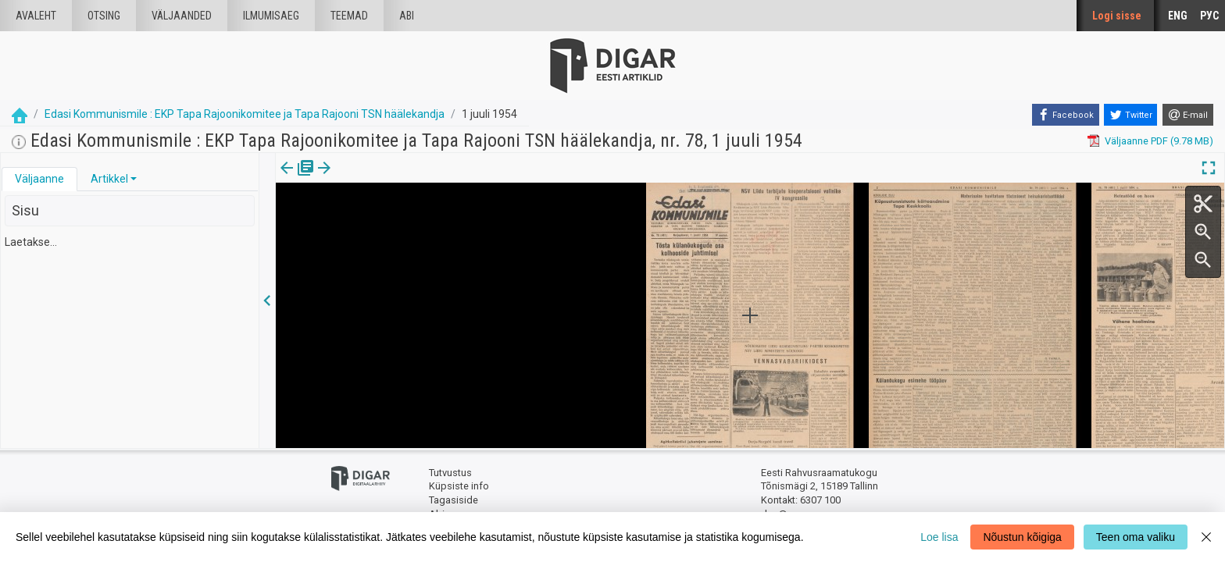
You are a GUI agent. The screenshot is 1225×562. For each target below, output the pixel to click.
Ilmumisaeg (271, 15)
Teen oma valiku (1135, 537)
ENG (1178, 15)
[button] (133, 178)
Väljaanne (39, 179)
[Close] (1206, 537)
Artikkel (109, 179)
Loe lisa (939, 537)
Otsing (104, 15)
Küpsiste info (459, 486)
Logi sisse (1116, 15)
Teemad (349, 15)
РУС (1209, 15)
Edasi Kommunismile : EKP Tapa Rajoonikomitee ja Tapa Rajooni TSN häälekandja (245, 114)
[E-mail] (1187, 115)
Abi (406, 15)
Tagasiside (453, 500)
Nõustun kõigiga (1022, 537)
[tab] (39, 179)
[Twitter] (1130, 115)
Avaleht (36, 15)
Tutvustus (450, 472)
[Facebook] (1065, 115)
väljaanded (182, 15)
